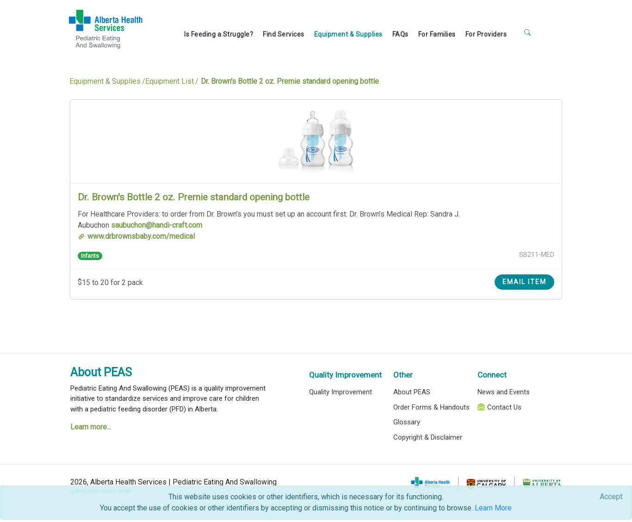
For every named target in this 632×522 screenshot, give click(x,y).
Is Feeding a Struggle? (218, 34)
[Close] (611, 497)
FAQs (400, 34)
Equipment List (169, 81)
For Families (437, 34)
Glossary (406, 422)
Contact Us (504, 407)
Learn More (493, 507)
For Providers (486, 34)
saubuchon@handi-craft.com (156, 225)
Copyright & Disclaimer (427, 437)
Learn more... (90, 427)
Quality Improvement (345, 374)
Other (403, 374)
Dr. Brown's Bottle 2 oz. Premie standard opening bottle (194, 197)
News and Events (503, 392)
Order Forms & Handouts (431, 407)
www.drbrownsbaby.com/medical (141, 236)
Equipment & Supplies (348, 34)
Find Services (283, 34)
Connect (492, 374)
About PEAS (101, 372)
